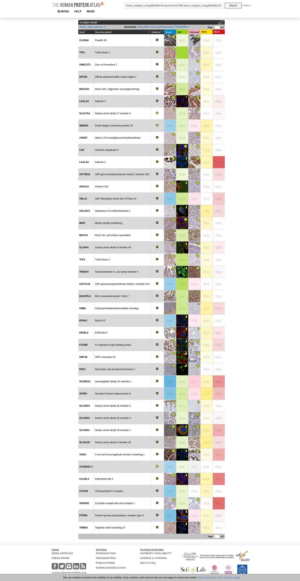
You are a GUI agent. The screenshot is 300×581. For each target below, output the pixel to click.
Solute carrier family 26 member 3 (113, 405)
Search (233, 5)
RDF (146, 27)
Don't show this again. (229, 577)
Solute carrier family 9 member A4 (113, 247)
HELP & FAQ (147, 562)
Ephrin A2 (100, 320)
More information (207, 577)
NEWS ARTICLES (62, 553)
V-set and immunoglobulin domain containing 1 (120, 454)
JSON (160, 27)
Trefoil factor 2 (102, 259)
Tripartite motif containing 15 (110, 527)
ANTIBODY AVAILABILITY (155, 553)
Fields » (247, 5)
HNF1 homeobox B (105, 357)
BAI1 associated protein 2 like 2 (112, 296)
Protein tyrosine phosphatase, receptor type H (119, 515)
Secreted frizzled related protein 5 (113, 393)
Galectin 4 (100, 101)
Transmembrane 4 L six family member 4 (116, 271)
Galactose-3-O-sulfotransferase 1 (112, 211)
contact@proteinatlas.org (69, 572)
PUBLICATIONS (105, 562)
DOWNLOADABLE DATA (111, 567)
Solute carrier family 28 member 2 (113, 418)
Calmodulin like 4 (104, 479)
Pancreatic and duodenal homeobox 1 (115, 369)
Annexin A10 (101, 186)
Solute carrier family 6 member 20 (113, 442)
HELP (77, 11)
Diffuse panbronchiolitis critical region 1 (116, 76)
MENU (63, 11)
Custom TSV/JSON (175, 27)
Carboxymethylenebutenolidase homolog (116, 308)
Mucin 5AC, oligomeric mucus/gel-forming (117, 89)
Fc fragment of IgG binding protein (113, 345)
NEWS (91, 11)
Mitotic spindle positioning (108, 223)
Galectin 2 (100, 162)
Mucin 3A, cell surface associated (113, 235)
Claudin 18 (100, 40)
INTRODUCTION (106, 553)
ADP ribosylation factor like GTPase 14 (115, 198)
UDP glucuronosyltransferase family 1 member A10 (122, 284)
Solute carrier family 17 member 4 (113, 113)
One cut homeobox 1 (106, 64)
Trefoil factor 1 (102, 52)
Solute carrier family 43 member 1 (113, 430)
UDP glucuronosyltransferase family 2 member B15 (122, 174)
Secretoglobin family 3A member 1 (113, 381)
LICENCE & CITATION (153, 558)
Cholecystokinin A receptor (109, 491)
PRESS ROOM (60, 558)
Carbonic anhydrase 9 (106, 150)
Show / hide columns (91, 27)
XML (139, 27)
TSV (153, 27)
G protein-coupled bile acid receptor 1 (115, 503)
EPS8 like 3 (101, 332)
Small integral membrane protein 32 (114, 125)
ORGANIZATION (106, 558)
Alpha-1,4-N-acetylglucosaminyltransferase (118, 137)
